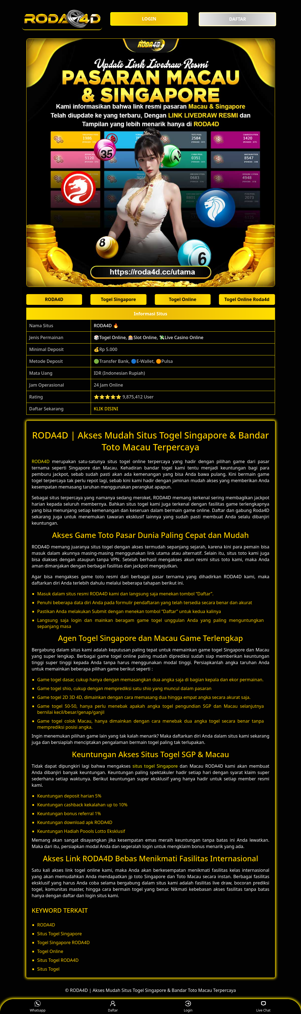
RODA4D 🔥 (106, 326)
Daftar (113, 1006)
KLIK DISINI (106, 409)
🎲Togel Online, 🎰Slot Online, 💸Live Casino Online (148, 337)
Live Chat (263, 1006)
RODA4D (41, 461)
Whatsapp (38, 1006)
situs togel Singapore (155, 766)
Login (188, 1006)
